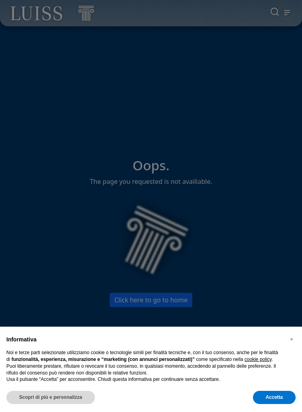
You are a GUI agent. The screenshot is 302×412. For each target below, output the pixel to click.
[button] (291, 339)
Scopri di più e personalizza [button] (50, 397)
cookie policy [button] (258, 359)
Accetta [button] (274, 397)
